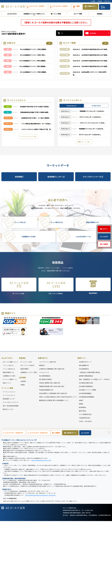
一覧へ (49, 83)
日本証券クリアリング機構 (87, 430)
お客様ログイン (90, 7)
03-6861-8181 (89, 550)
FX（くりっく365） (18, 326)
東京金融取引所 (84, 405)
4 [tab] (60, 53)
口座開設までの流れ (29, 276)
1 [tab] (51, 53)
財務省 (81, 444)
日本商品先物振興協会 (86, 426)
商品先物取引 (93, 326)
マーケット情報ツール (10, 419)
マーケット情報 (56, 14)
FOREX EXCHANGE (85, 461)
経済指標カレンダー (56, 216)
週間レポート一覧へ (84, 182)
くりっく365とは (20, 262)
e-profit (103, 7)
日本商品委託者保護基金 (86, 437)
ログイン (105, 229)
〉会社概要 (92, 1)
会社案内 (23, 421)
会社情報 (22, 417)
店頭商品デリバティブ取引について (34, 14)
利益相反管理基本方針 (46, 430)
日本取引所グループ (85, 402)
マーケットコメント (9, 432)
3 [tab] (57, 53)
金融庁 (81, 440)
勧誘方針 (42, 405)
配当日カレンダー (8, 449)
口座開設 (76, 7)
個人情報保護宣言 (44, 416)
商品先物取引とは (92, 262)
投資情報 (19, 216)
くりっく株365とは (56, 262)
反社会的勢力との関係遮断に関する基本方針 (53, 433)
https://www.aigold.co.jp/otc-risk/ (41, 500)
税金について (7, 423)
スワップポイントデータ (93, 216)
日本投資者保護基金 (85, 433)
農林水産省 (82, 451)
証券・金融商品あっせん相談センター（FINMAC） (95, 419)
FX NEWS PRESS (96, 146)
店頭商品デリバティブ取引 (28, 412)
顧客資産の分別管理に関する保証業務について (54, 440)
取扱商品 (99, 14)
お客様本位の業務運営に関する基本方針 (51, 409)
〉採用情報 (99, 1)
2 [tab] (54, 53)
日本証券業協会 (84, 409)
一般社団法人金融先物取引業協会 (89, 412)
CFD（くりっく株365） (56, 326)
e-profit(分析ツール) (83, 276)
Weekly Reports (71, 146)
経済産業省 (82, 447)
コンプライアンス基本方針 (47, 402)
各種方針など (43, 398)
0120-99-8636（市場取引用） (59, 7)
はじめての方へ (12, 14)
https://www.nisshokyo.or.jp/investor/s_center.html (40, 535)
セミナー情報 (78, 14)
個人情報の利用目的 (45, 419)
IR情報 (22, 425)
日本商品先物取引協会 (86, 423)
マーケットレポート (9, 435)
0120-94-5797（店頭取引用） (36, 7)
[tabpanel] (56, 36)
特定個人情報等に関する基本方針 (49, 423)
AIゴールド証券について (10, 402)
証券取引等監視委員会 (86, 416)
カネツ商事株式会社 (85, 454)
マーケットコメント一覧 (28, 176)
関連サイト (82, 398)
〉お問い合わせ (107, 1)
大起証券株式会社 (84, 458)
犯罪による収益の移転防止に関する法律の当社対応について (58, 437)
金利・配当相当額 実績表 (11, 446)
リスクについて (44, 412)
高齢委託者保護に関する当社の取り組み (51, 426)
